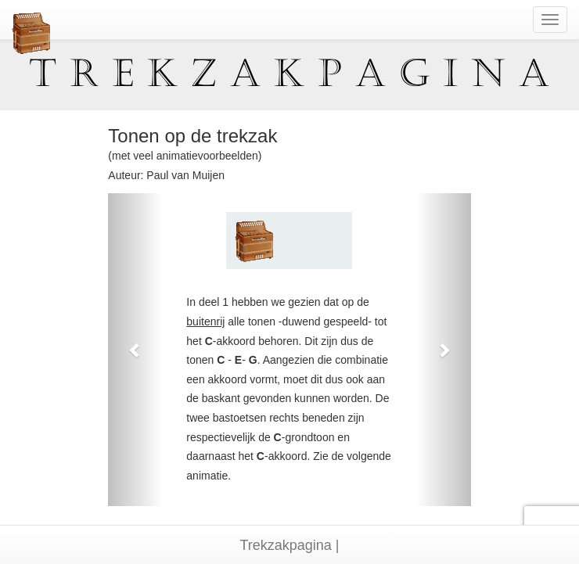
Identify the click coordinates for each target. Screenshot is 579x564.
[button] (135, 349)
